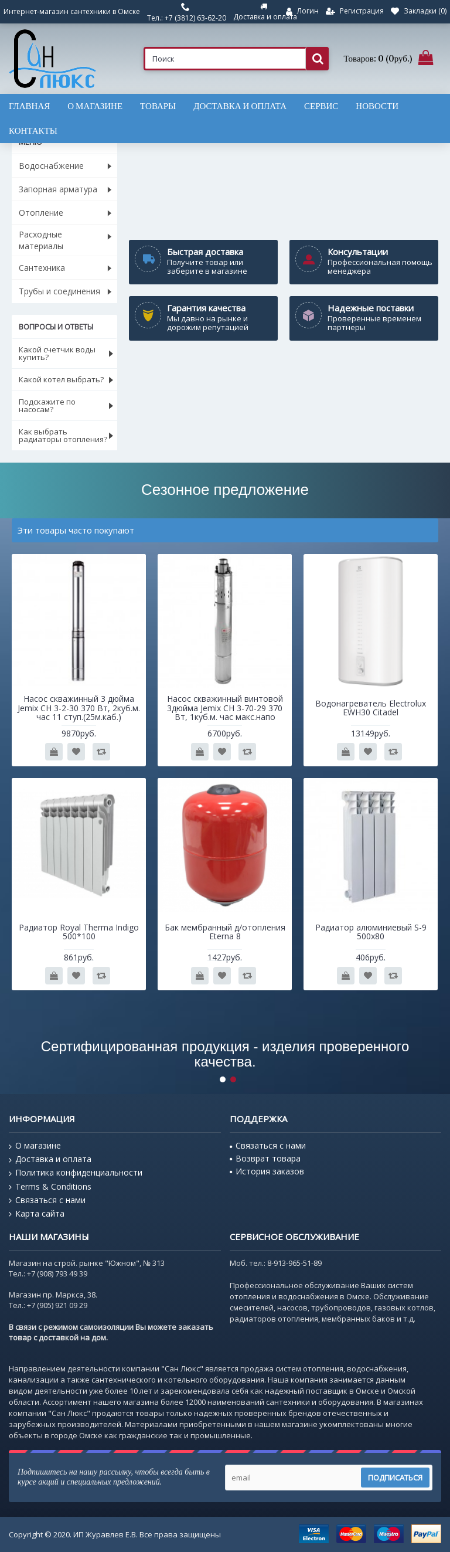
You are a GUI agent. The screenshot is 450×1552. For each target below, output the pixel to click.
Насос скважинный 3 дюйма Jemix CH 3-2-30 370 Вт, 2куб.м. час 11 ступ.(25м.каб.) (79, 707)
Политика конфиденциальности (75, 1173)
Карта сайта (36, 1214)
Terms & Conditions (50, 1187)
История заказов (267, 1171)
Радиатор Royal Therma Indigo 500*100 (79, 932)
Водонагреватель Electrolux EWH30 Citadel (370, 708)
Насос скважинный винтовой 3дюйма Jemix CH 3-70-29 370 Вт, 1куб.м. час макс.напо (225, 707)
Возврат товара (265, 1158)
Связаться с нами (47, 1200)
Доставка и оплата (50, 1159)
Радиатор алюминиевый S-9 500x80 (371, 932)
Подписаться (395, 1477)
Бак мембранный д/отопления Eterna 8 (225, 932)
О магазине (35, 1146)
